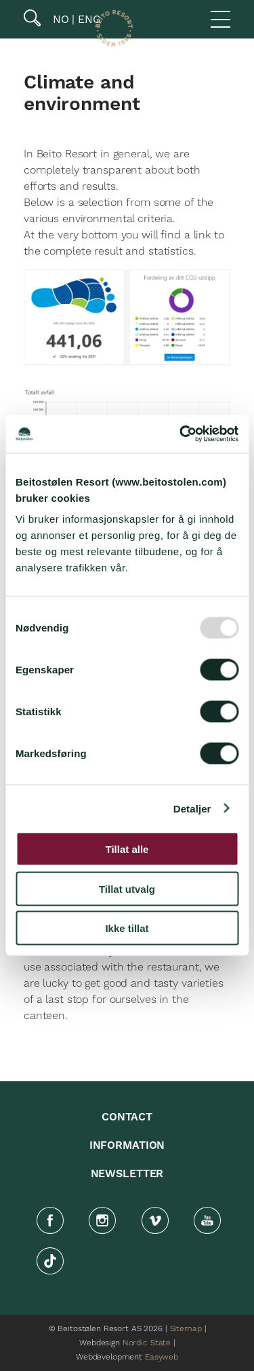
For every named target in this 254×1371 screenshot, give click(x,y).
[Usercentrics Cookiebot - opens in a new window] (180, 434)
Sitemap (186, 1329)
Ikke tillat (126, 928)
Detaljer (192, 808)
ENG (88, 19)
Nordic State (147, 1343)
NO (59, 19)
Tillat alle (127, 849)
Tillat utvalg (127, 888)
